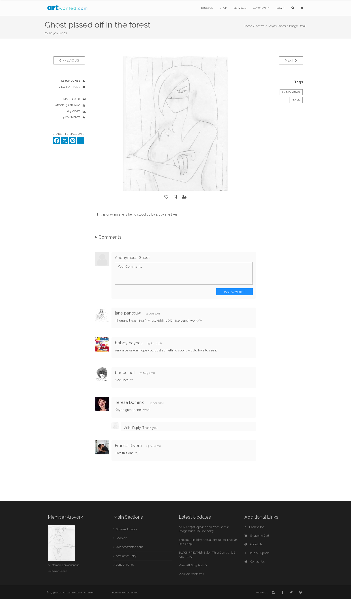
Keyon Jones (58, 33)
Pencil (295, 99)
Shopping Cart (256, 535)
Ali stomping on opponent (63, 565)
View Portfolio (69, 86)
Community (261, 7)
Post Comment (234, 291)
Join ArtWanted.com (129, 547)
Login (280, 7)
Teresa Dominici (130, 402)
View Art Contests (191, 574)
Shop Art (121, 538)
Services (239, 7)
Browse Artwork (126, 529)
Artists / (261, 26)
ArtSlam (89, 592)
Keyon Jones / (278, 26)
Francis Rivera (128, 445)
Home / (249, 26)
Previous (69, 60)
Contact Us (254, 561)
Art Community (126, 556)
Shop (223, 7)
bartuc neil (125, 372)
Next (291, 60)
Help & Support (256, 553)
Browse (207, 7)
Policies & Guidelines (125, 592)
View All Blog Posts (193, 565)
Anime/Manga (291, 92)
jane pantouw (128, 313)
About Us (253, 544)
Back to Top (254, 527)
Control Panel (125, 564)
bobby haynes (129, 342)
